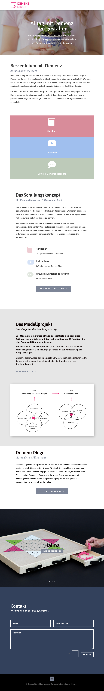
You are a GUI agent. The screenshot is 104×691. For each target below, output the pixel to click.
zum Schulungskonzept (53, 289)
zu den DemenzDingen (52, 491)
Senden (87, 655)
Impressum (45, 684)
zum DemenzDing (52, 553)
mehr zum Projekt (26, 371)
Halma (52, 547)
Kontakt (74, 684)
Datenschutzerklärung (61, 684)
